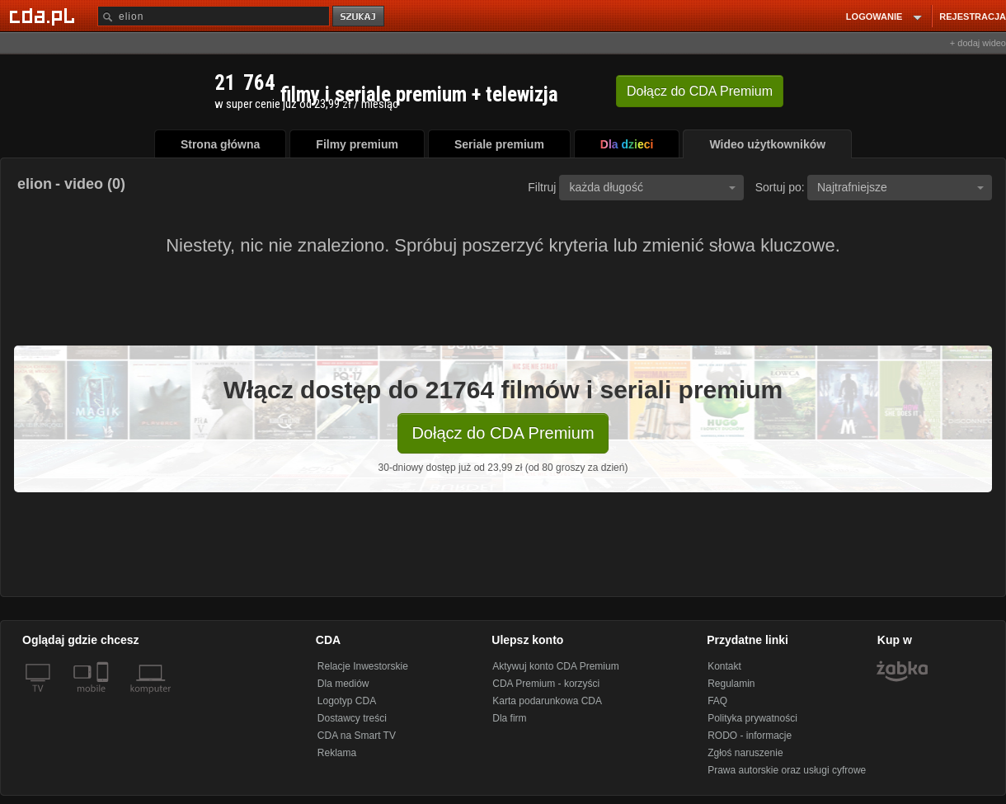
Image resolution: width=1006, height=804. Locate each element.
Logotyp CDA (346, 701)
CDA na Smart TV (356, 735)
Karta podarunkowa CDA (547, 701)
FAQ (717, 701)
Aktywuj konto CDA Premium (555, 666)
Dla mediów (343, 683)
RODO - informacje (749, 735)
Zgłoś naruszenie (745, 753)
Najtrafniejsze (900, 187)
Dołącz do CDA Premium (502, 433)
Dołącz (700, 91)
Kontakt (724, 666)
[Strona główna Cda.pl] (44, 15)
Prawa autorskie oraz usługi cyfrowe (786, 770)
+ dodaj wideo (978, 43)
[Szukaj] (213, 16)
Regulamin (730, 683)
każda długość (652, 187)
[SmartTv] (104, 698)
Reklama (336, 753)
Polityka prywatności (752, 718)
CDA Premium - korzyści (545, 683)
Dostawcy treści (352, 718)
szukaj (359, 17)
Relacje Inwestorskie (362, 666)
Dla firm (509, 718)
